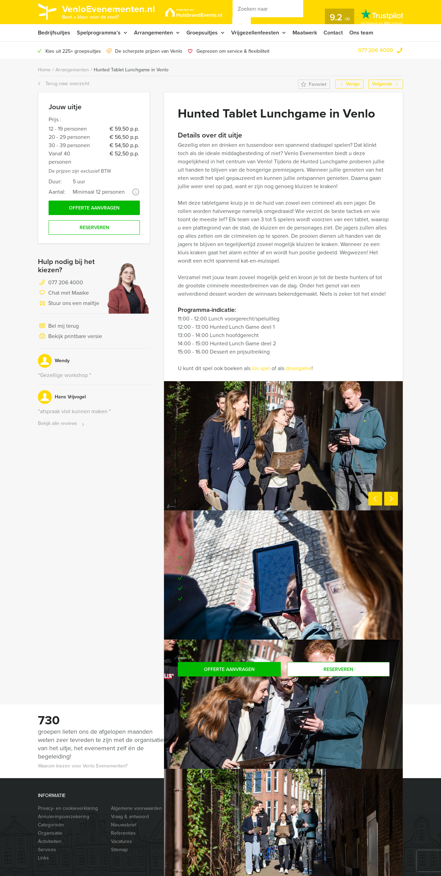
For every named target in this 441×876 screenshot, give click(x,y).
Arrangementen (153, 33)
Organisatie (50, 833)
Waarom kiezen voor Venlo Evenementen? (82, 766)
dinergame (297, 368)
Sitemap (119, 849)
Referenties (123, 833)
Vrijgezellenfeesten (255, 33)
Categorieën (51, 824)
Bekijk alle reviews (62, 424)
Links (43, 858)
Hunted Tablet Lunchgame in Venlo (131, 69)
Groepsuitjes (202, 33)
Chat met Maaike (63, 293)
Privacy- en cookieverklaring (68, 808)
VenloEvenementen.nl (108, 11)
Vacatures (121, 841)
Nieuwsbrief (123, 824)
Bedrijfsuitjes (54, 33)
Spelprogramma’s (99, 33)
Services (47, 849)
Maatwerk (305, 33)
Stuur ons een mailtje (68, 303)
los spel (261, 368)
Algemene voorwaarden (136, 808)
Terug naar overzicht (63, 83)
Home (44, 69)
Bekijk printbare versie (70, 336)
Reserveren (94, 227)
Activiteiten (49, 841)
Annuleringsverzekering (63, 816)
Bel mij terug (58, 326)
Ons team (361, 33)
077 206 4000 (375, 50)
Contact (333, 33)
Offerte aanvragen (94, 208)
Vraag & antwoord (130, 816)
